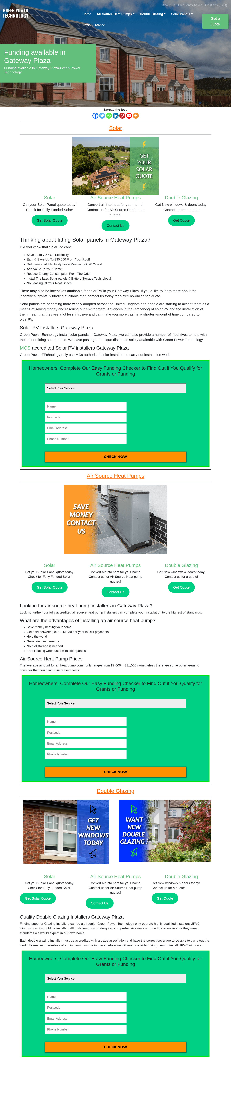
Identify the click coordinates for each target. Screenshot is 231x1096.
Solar (49, 197)
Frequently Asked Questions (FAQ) (202, 5)
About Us (168, 5)
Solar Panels (180, 14)
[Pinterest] (122, 116)
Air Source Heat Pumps (114, 14)
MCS (25, 348)
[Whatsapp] (109, 116)
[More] (136, 116)
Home (86, 14)
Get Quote (181, 220)
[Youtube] (129, 116)
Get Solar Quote (50, 220)
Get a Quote (214, 21)
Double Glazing (151, 14)
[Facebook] (95, 116)
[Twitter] (102, 116)
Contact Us (115, 225)
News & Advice (93, 25)
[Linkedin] (116, 116)
